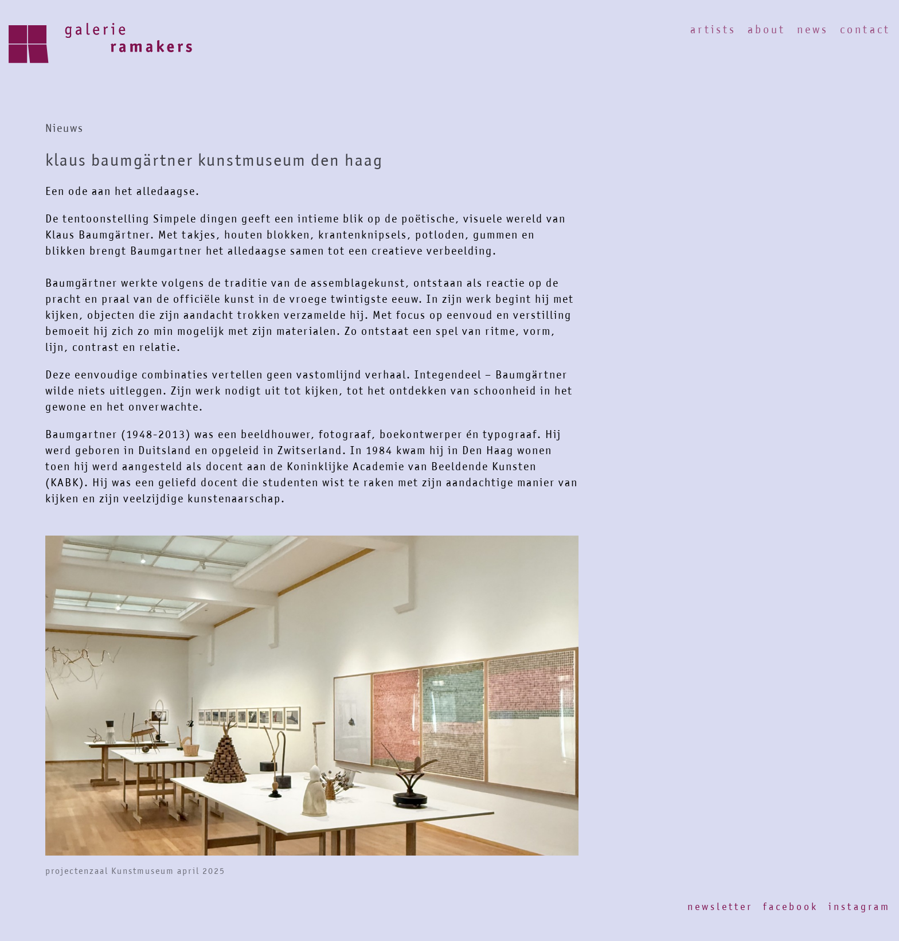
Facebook (790, 906)
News (812, 29)
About (766, 29)
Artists (713, 29)
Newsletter (720, 906)
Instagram (859, 906)
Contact (865, 29)
